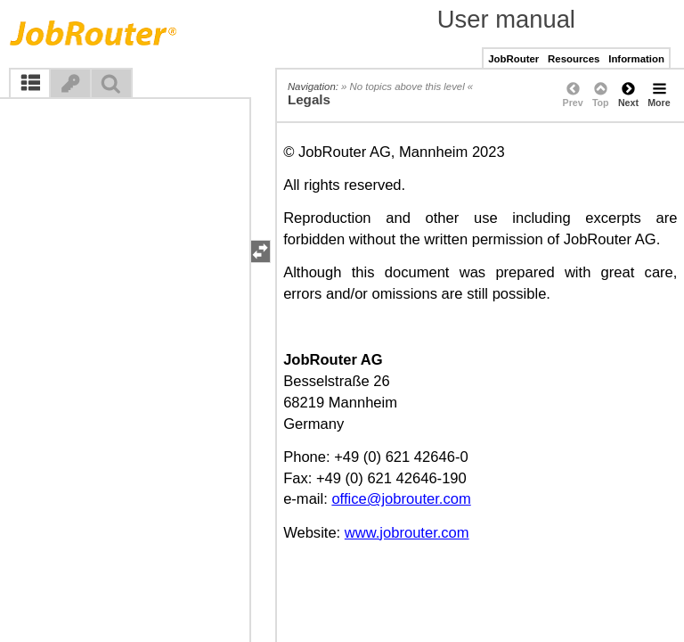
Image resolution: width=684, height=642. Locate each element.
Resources (573, 59)
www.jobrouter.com (407, 532)
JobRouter (513, 59)
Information (636, 59)
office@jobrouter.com (400, 498)
